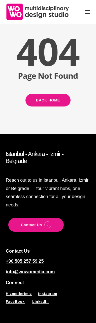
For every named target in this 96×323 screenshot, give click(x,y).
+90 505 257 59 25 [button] (25, 261)
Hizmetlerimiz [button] (19, 294)
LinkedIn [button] (40, 302)
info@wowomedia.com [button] (30, 272)
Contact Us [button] (31, 225)
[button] (87, 11)
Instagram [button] (47, 294)
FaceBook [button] (15, 302)
